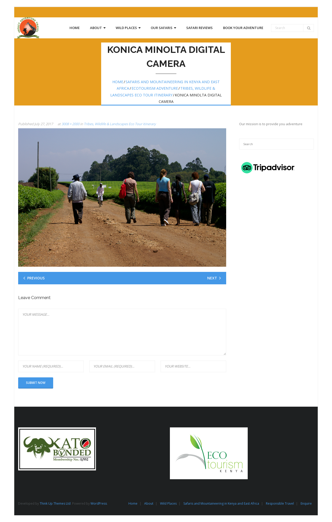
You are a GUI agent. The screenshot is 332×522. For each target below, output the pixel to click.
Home (117, 81)
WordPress (99, 503)
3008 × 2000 (70, 124)
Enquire (306, 503)
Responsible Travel (280, 503)
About (148, 503)
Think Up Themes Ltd (55, 503)
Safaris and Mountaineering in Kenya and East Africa (221, 503)
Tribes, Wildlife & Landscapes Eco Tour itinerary (120, 124)
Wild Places (168, 503)
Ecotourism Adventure (155, 88)
